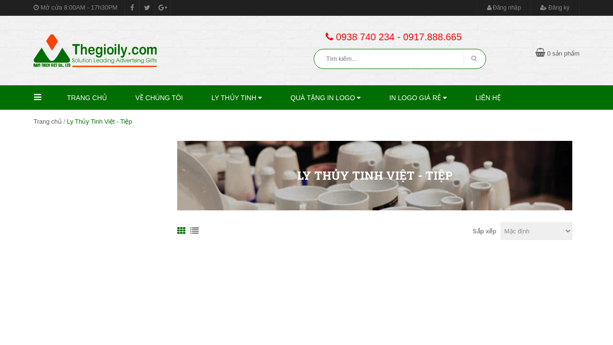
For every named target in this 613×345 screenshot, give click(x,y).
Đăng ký (554, 7)
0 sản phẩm (557, 53)
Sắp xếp (484, 231)
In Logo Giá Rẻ (418, 98)
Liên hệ (488, 98)
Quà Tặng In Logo (326, 98)
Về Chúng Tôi (159, 98)
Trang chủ (87, 98)
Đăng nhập (504, 7)
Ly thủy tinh (237, 98)
